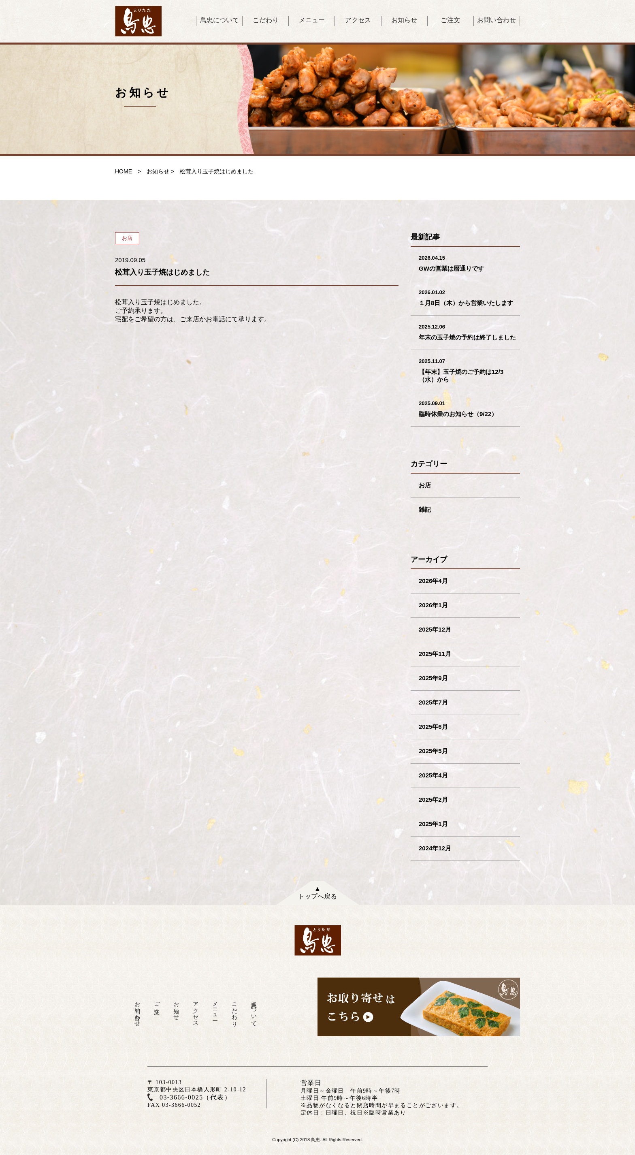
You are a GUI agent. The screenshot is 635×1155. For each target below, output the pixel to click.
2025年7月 (433, 702)
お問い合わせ (496, 20)
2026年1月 (433, 605)
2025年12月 (435, 629)
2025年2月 (433, 799)
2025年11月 (435, 653)
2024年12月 (435, 848)
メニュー (312, 20)
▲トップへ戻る (317, 892)
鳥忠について (219, 20)
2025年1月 (433, 823)
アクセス (358, 20)
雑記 (425, 509)
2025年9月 (433, 678)
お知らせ (404, 20)
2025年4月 (433, 775)
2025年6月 (433, 726)
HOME (123, 171)
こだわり (266, 20)
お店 (425, 485)
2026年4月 (433, 580)
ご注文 (450, 20)
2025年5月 (433, 750)
